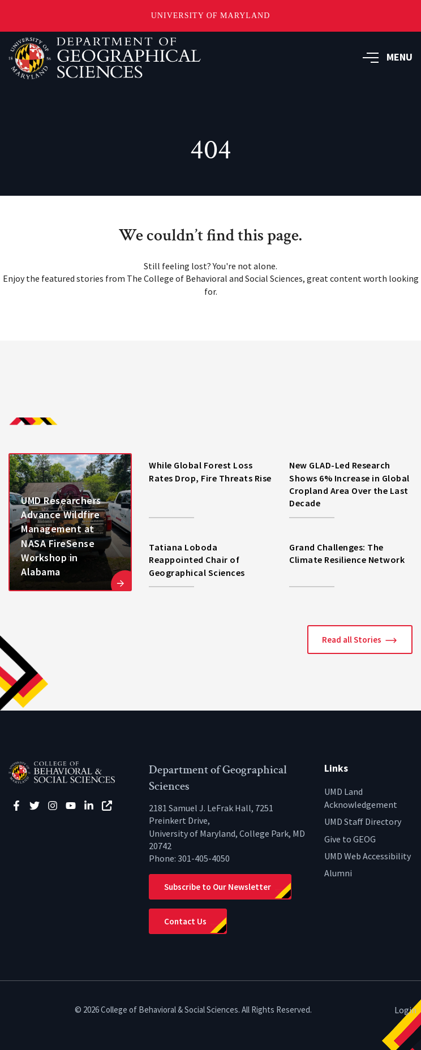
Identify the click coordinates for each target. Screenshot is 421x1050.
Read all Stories (351, 639)
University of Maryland (210, 15)
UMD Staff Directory (362, 821)
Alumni (338, 873)
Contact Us (185, 921)
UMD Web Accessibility (367, 856)
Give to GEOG (350, 839)
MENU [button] (388, 56)
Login (405, 1009)
